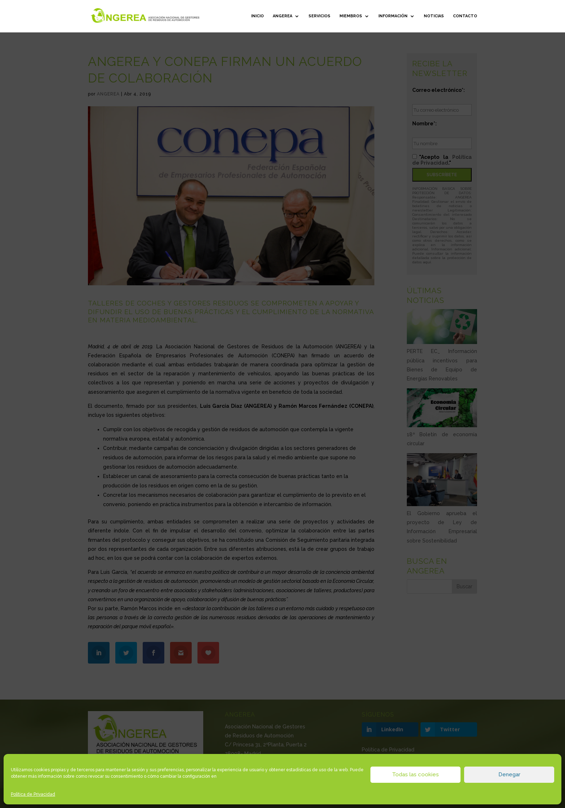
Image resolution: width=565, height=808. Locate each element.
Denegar (509, 774)
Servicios (319, 16)
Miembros (350, 16)
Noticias (434, 16)
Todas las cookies (415, 774)
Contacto (465, 16)
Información (393, 16)
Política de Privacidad (33, 794)
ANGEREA (282, 16)
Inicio (257, 16)
